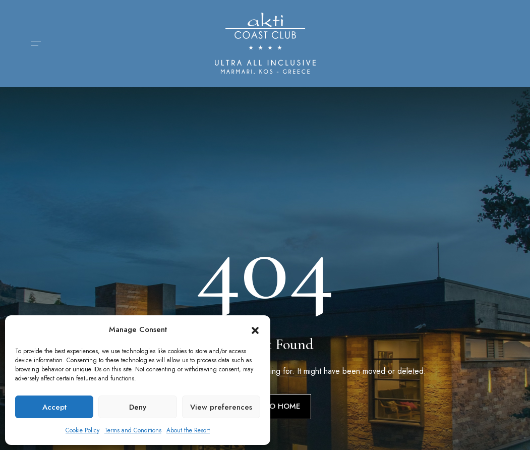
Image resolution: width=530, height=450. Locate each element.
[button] (255, 329)
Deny (137, 407)
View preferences (221, 407)
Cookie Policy (82, 430)
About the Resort (188, 430)
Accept (54, 407)
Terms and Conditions (132, 430)
